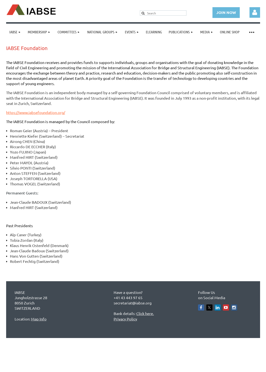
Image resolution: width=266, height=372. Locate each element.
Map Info (39, 319)
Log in (254, 12)
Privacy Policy (125, 319)
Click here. (145, 313)
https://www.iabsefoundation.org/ (35, 112)
